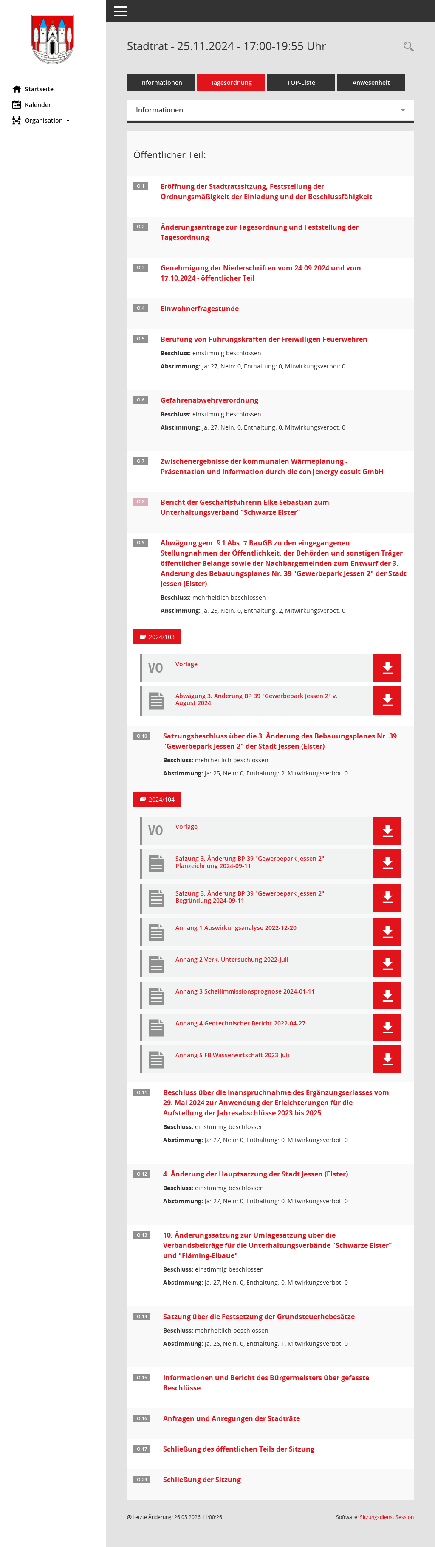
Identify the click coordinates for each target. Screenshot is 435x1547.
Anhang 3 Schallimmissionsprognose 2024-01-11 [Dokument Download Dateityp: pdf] (245, 991)
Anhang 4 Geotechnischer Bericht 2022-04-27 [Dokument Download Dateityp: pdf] (241, 1023)
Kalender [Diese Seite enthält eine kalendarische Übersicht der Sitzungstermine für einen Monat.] (32, 104)
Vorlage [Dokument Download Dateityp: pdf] (187, 664)
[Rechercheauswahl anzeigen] (406, 47)
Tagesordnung (231, 83)
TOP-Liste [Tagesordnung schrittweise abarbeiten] (302, 83)
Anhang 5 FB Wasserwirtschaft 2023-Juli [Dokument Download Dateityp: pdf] (233, 1055)
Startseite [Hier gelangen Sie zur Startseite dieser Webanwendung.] (33, 88)
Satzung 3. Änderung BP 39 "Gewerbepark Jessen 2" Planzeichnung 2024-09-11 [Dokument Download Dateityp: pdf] (250, 862)
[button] (53, 120)
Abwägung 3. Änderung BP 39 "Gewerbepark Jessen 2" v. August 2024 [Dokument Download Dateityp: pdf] (257, 700)
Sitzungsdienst (387, 1517)
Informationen (162, 83)
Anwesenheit (371, 83)
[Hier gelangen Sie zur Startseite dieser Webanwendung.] (53, 39)
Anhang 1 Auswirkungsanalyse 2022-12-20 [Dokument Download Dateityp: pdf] (236, 928)
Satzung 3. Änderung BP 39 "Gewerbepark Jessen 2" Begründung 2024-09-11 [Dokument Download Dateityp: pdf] (250, 897)
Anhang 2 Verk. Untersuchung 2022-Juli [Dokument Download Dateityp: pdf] (232, 959)
